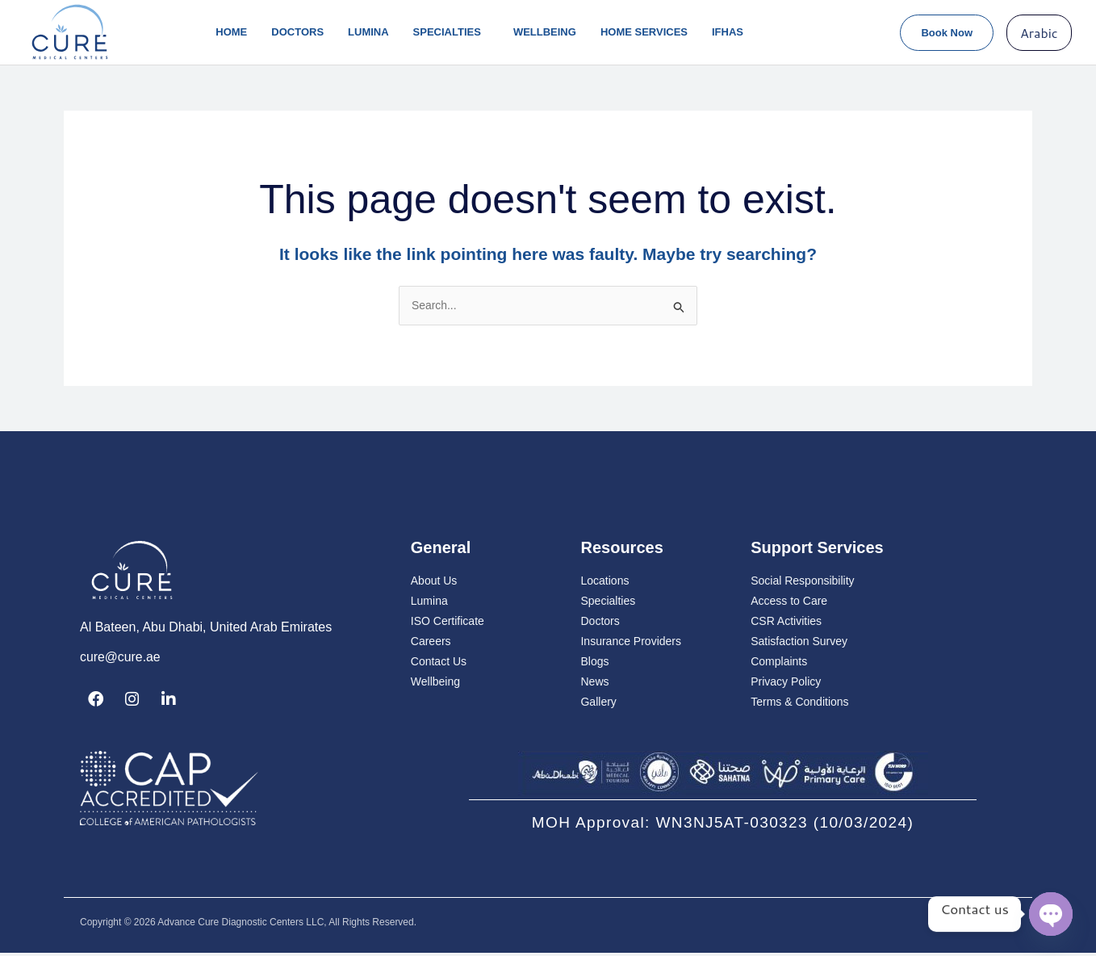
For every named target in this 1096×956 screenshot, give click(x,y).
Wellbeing (544, 32)
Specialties (451, 32)
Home (231, 32)
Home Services (644, 32)
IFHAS (727, 32)
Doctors (297, 32)
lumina (368, 32)
